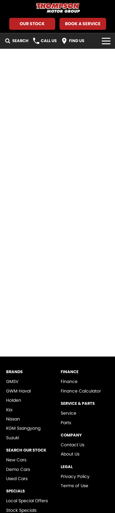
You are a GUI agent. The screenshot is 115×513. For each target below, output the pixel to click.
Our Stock (32, 24)
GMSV (12, 381)
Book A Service (83, 24)
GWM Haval (18, 391)
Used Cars (17, 479)
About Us (70, 454)
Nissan (13, 419)
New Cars (16, 460)
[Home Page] (57, 8)
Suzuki (12, 438)
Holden (13, 400)
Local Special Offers (27, 501)
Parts (66, 423)
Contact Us (72, 445)
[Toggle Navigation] (106, 41)
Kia (9, 410)
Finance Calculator (81, 391)
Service (68, 413)
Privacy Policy (75, 476)
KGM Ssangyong (23, 428)
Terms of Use (74, 486)
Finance (69, 381)
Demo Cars (18, 469)
